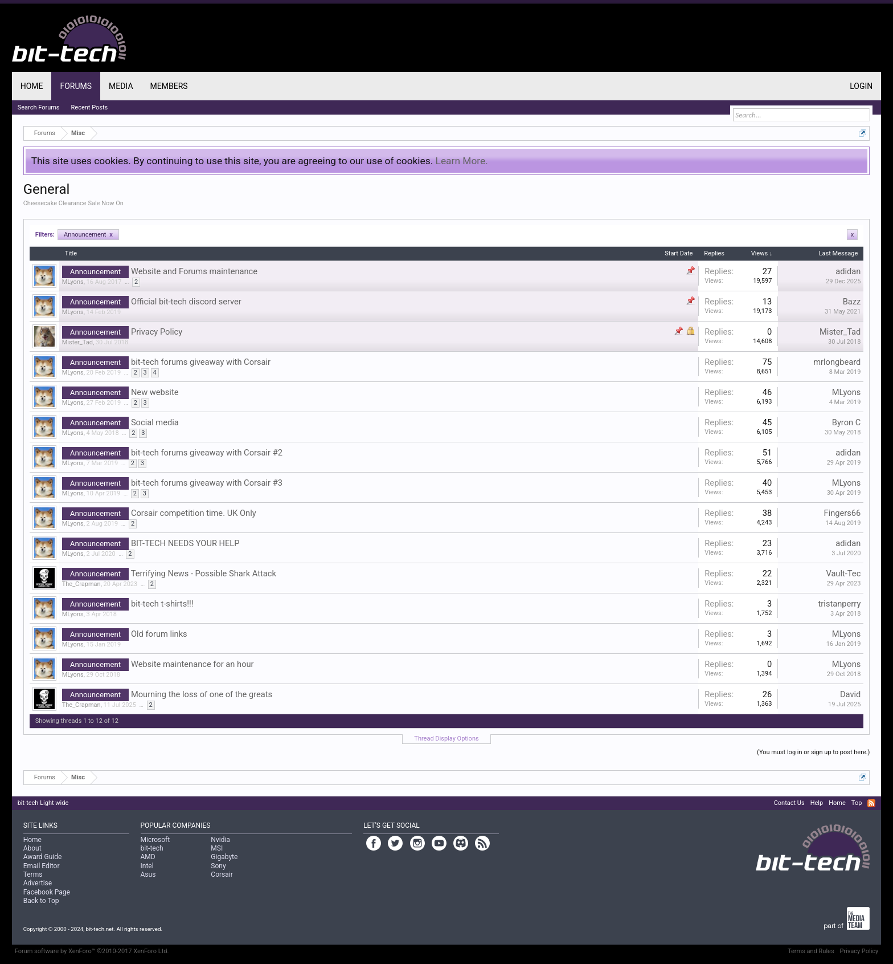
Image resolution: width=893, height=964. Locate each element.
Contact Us (789, 803)
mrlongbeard (837, 362)
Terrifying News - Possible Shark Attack (203, 573)
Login (861, 86)
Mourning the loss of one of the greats (201, 694)
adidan (848, 271)
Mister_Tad (77, 342)
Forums (76, 86)
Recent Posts (89, 107)
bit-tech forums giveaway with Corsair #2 (206, 453)
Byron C (846, 422)
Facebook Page (46, 892)
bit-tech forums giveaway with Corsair (201, 362)
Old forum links (159, 634)
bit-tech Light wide (43, 803)
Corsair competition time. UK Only (193, 513)
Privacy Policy (156, 332)
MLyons (73, 282)
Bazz (852, 301)
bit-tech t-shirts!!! (162, 604)
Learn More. (462, 160)
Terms (33, 874)
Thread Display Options (446, 738)
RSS (871, 803)
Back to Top (41, 901)
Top (856, 803)
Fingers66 (842, 513)
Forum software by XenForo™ (92, 951)
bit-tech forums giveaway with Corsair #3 (206, 483)
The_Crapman (81, 584)
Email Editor (41, 866)
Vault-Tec (843, 573)
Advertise (37, 883)
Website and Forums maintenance (194, 271)
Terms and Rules (811, 951)
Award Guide (42, 857)
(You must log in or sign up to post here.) (813, 752)
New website (155, 392)
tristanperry (839, 604)
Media (121, 86)
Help (817, 803)
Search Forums (39, 107)
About (32, 848)
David (850, 694)
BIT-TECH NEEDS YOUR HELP (185, 543)
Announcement (88, 234)
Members (169, 86)
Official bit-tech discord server (186, 301)
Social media (155, 422)
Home (32, 86)
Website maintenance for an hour (192, 664)
